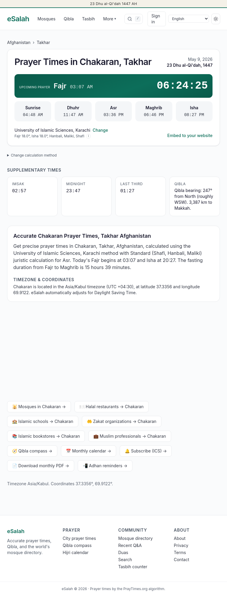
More (109, 18)
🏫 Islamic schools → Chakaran (42, 421)
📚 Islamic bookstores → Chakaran (46, 436)
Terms (180, 552)
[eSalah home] (18, 19)
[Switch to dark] (215, 19)
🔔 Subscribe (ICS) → (146, 450)
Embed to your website (190, 135)
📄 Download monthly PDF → (40, 465)
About (179, 538)
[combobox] (133, 19)
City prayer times (79, 538)
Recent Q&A (130, 545)
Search (125, 559)
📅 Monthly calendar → (88, 450)
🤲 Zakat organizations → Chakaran (121, 421)
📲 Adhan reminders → (105, 465)
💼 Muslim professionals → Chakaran (129, 436)
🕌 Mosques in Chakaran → (39, 406)
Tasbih (88, 18)
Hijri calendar (75, 552)
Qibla (69, 18)
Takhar (43, 42)
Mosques (47, 18)
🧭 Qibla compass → (32, 450)
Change (100, 130)
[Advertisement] (113, 352)
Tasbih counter (132, 566)
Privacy (181, 545)
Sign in (155, 18)
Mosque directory (135, 538)
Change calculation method (34, 155)
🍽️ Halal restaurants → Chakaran (112, 406)
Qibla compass (77, 545)
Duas (123, 552)
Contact (181, 559)
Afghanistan (18, 42)
